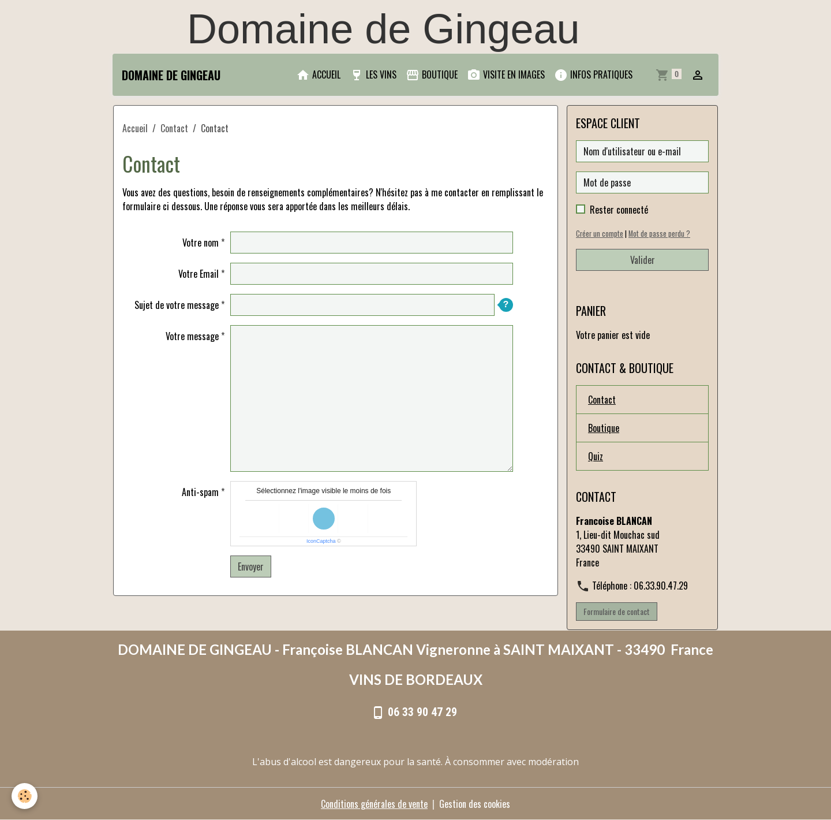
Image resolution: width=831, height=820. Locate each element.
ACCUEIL (318, 75)
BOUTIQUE (432, 75)
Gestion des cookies (474, 804)
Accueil (135, 128)
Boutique (603, 428)
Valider (642, 260)
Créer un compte (599, 233)
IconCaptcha (321, 541)
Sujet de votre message (176, 305)
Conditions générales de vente (374, 804)
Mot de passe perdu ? (659, 233)
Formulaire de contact (616, 611)
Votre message (192, 336)
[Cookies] (25, 796)
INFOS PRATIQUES (593, 75)
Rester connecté (619, 210)
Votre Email (198, 274)
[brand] (171, 75)
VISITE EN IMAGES (506, 75)
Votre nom (200, 242)
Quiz (595, 456)
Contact (174, 128)
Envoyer (251, 566)
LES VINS (373, 75)
